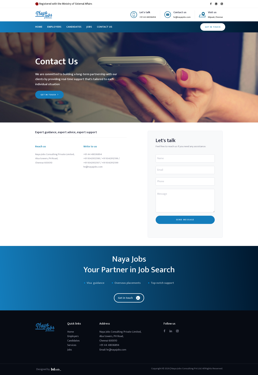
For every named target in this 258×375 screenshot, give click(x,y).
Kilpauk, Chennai (215, 17)
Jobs (69, 350)
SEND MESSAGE (185, 219)
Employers (73, 336)
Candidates (73, 341)
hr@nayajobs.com (182, 17)
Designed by (49, 369)
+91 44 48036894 (148, 17)
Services (71, 345)
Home (70, 332)
